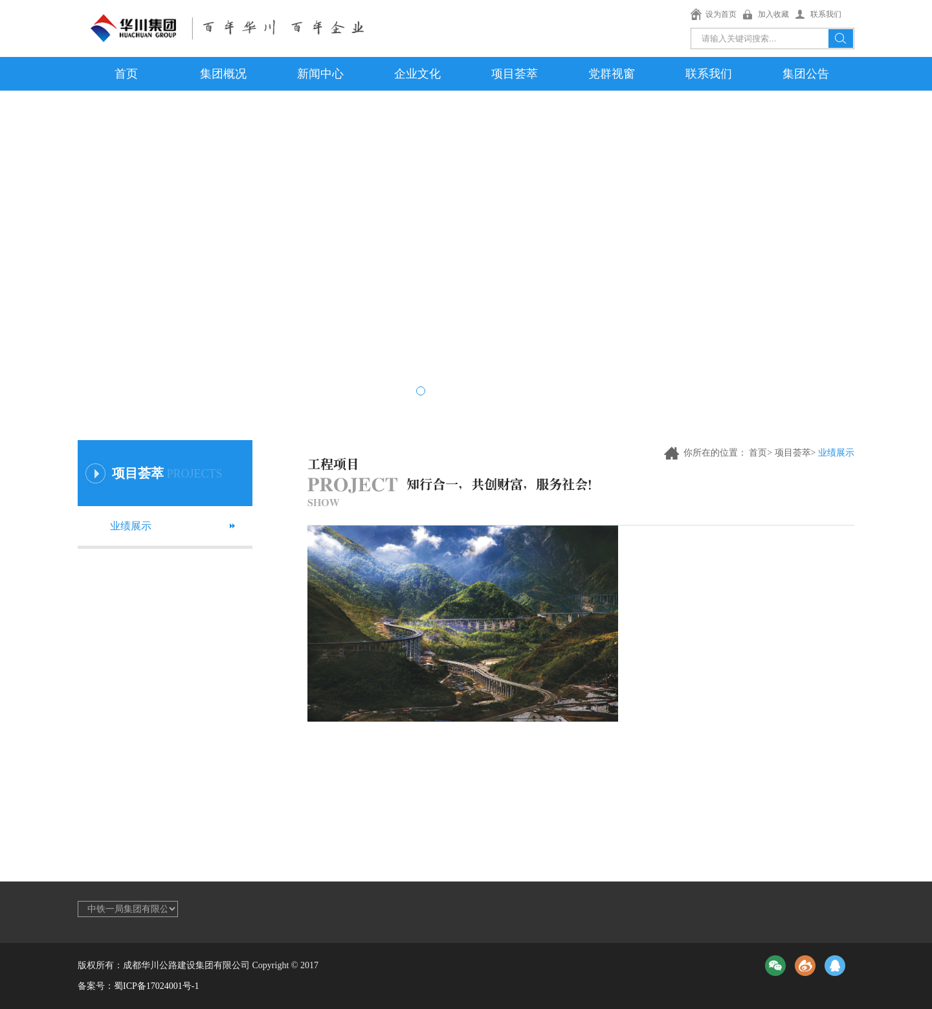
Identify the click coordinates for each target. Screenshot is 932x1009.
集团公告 (805, 73)
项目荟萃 (514, 73)
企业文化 (417, 73)
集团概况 (223, 73)
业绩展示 (130, 525)
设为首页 (721, 14)
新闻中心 (320, 73)
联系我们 (825, 14)
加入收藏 (773, 14)
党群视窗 (611, 73)
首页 (126, 73)
